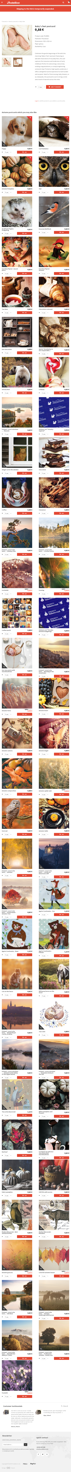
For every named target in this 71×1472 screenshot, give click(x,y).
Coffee (4, 510)
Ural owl (4, 831)
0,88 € (30, 349)
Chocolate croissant (46, 309)
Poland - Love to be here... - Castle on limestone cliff (45, 872)
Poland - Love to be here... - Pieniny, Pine (9, 550)
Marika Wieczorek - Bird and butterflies (9, 1232)
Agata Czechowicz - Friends (45, 951)
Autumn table (43, 831)
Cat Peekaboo (43, 148)
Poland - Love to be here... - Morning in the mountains (46, 671)
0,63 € (30, 149)
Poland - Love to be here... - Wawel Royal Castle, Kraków (9, 1033)
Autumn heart (43, 710)
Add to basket (55, 87)
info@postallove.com (42, 1449)
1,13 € (67, 911)
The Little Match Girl (9, 1112)
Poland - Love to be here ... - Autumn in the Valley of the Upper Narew (10, 1073)
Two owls (42, 1031)
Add (24, 152)
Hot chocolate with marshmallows (8, 670)
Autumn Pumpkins (8, 188)
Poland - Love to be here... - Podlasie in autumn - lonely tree (46, 1354)
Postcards (4, 21)
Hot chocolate (7, 349)
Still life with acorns (45, 1192)
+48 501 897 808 (40, 1447)
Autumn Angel (43, 750)
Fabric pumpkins (7, 1192)
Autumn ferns (6, 710)
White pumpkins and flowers (45, 1112)
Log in (36, 101)
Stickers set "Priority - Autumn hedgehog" (46, 630)
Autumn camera (7, 750)
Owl (40, 188)
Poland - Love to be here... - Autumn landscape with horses (46, 1314)
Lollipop (41, 389)
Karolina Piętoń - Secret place (10, 269)
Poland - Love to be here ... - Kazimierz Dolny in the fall (47, 1073)
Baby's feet (22, 21)
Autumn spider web (45, 791)
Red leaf (4, 1152)
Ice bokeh (5, 590)
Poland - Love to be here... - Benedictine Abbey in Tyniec (8, 1354)
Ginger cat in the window (10, 469)
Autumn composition (9, 790)
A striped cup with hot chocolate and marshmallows (46, 1153)
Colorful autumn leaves (47, 1272)
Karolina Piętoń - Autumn (44, 269)
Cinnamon (42, 510)
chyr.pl (11, 1468)
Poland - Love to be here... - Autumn (8, 871)
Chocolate (42, 469)
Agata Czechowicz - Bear (10, 951)
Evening (41, 590)
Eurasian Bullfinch (45, 229)
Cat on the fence (7, 991)
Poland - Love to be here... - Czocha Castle (46, 550)
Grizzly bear (6, 389)
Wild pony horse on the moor (46, 992)
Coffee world (6, 630)
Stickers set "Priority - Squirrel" (46, 430)
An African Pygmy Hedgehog (7, 229)
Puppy (4, 148)
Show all (64, 1406)
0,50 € (67, 430)
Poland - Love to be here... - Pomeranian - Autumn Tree (9, 912)
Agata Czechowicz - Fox (47, 911)
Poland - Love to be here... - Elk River (8, 1313)
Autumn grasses (7, 1272)
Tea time (5, 309)
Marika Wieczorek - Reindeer (45, 1232)
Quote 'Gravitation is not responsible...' (46, 349)
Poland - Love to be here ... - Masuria (10, 430)
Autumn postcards (13, 21)
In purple (5, 1393)
